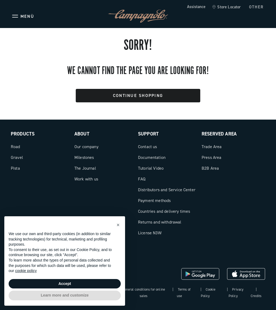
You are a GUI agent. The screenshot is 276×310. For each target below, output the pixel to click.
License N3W (149, 233)
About (81, 134)
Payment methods (154, 200)
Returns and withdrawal (159, 222)
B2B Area (210, 168)
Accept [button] (64, 283)
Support (148, 134)
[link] (226, 7)
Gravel (17, 157)
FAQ (142, 179)
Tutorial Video (151, 168)
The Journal (85, 168)
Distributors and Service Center (166, 190)
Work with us (86, 179)
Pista (15, 168)
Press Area (212, 157)
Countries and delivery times (164, 211)
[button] (118, 225)
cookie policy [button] (26, 271)
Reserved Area (219, 134)
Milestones (84, 157)
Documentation (151, 157)
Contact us (147, 146)
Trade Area (212, 146)
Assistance (196, 7)
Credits (256, 296)
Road (15, 146)
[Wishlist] (235, 16)
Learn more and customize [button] (64, 295)
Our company (86, 146)
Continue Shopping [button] (138, 95)
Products (22, 134)
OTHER (256, 7)
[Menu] (22, 16)
